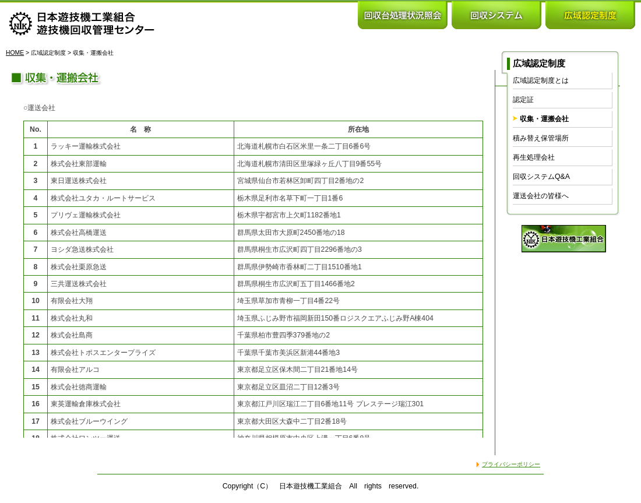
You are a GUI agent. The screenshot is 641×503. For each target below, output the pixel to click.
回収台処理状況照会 (403, 14)
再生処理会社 (534, 157)
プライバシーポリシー (511, 464)
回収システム (496, 14)
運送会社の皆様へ (541, 196)
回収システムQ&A (541, 177)
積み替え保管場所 (541, 138)
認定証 (523, 100)
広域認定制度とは (541, 80)
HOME (15, 53)
